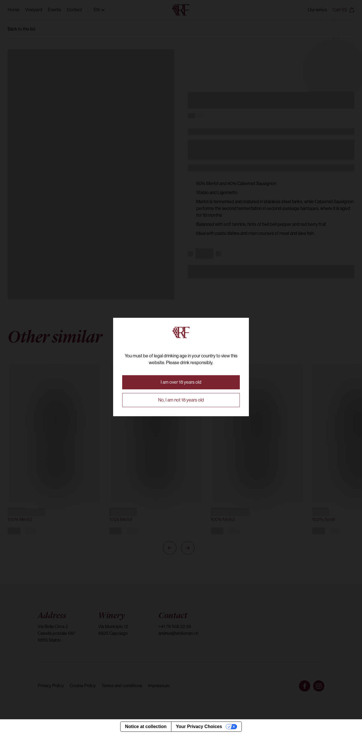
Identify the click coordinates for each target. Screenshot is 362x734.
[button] (181, 382)
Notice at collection (146, 726)
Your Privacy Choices (199, 726)
